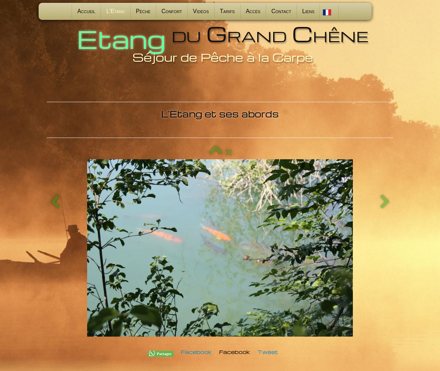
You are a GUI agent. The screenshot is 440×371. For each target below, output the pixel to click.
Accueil (86, 11)
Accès (253, 11)
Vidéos (201, 11)
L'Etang (115, 11)
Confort (172, 11)
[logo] (220, 43)
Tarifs (227, 11)
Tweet (267, 351)
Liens (308, 11)
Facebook (196, 351)
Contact (281, 11)
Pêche (143, 11)
